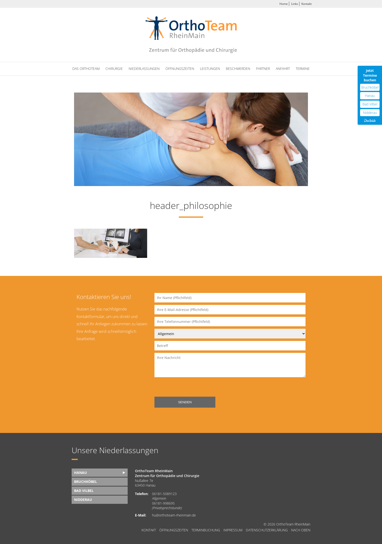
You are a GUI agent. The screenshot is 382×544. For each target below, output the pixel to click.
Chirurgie (114, 68)
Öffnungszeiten (179, 68)
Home (283, 4)
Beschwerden (238, 68)
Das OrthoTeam (86, 68)
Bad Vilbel (84, 490)
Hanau (80, 472)
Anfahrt (283, 68)
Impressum (232, 530)
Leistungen (210, 68)
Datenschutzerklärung (267, 530)
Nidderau (83, 499)
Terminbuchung (205, 530)
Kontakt (306, 4)
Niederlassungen (144, 68)
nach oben (300, 530)
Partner (263, 68)
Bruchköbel (85, 481)
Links (294, 4)
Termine (303, 68)
